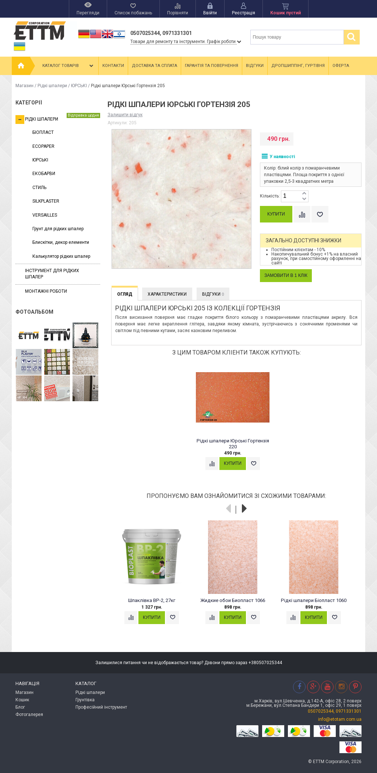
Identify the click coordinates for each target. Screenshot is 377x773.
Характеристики (167, 294)
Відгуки (255, 65)
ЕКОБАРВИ (43, 173)
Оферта (340, 65)
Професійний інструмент (101, 707)
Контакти (113, 65)
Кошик (22, 699)
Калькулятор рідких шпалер (61, 256)
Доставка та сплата (154, 65)
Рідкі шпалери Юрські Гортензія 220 (233, 443)
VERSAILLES (44, 215)
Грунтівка (85, 699)
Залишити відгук (125, 114)
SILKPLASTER (45, 201)
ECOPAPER (43, 146)
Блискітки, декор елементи (60, 242)
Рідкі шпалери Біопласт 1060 (313, 600)
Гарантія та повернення (211, 65)
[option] (236, 422)
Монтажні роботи (46, 291)
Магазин (24, 85)
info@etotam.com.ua (340, 719)
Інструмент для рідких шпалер (52, 273)
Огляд (124, 294)
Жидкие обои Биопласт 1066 (232, 600)
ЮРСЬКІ (79, 85)
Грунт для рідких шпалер (58, 228)
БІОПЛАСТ (43, 132)
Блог (20, 707)
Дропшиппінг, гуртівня (298, 65)
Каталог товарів (68, 66)
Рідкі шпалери (52, 85)
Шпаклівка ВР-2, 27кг (151, 600)
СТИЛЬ (39, 187)
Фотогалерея (29, 714)
